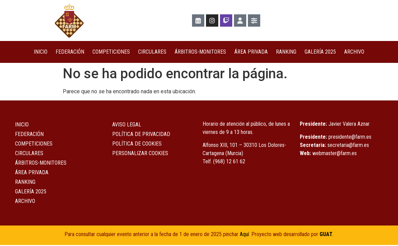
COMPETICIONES (111, 52)
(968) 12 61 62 (229, 161)
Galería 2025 (320, 52)
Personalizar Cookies (140, 153)
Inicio (40, 52)
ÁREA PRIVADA (251, 52)
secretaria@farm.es (348, 145)
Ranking (286, 52)
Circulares (152, 52)
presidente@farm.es (349, 137)
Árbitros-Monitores (200, 52)
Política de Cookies (137, 143)
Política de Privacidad (141, 134)
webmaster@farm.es (334, 153)
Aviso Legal (126, 124)
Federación (70, 52)
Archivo (354, 52)
